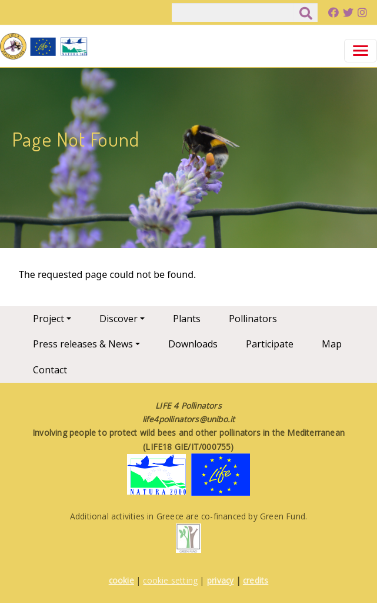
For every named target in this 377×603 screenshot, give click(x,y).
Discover (118, 318)
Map (332, 343)
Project (48, 318)
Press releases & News (83, 343)
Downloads (193, 343)
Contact (50, 369)
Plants (187, 318)
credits (255, 580)
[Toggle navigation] (360, 50)
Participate (269, 343)
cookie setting (170, 580)
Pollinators (253, 318)
